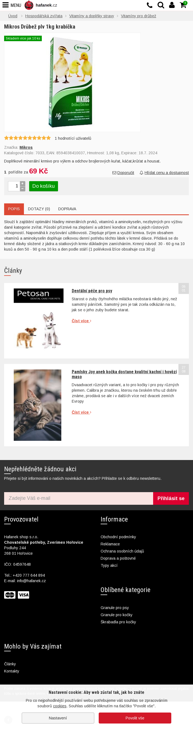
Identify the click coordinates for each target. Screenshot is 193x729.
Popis (14, 209)
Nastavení (58, 718)
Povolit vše (135, 718)
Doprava (67, 209)
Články (10, 664)
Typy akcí (109, 565)
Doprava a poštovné (118, 558)
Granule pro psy (115, 607)
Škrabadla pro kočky (118, 622)
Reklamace (110, 544)
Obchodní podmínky (118, 537)
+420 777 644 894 (29, 575)
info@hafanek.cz (31, 581)
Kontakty (11, 671)
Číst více (81, 321)
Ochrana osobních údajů (122, 551)
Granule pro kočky (117, 615)
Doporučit (123, 172)
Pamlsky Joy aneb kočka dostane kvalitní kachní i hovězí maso (124, 374)
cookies (60, 706)
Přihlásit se (171, 498)
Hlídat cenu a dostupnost (164, 172)
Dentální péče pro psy (92, 290)
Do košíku (43, 186)
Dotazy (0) (39, 209)
